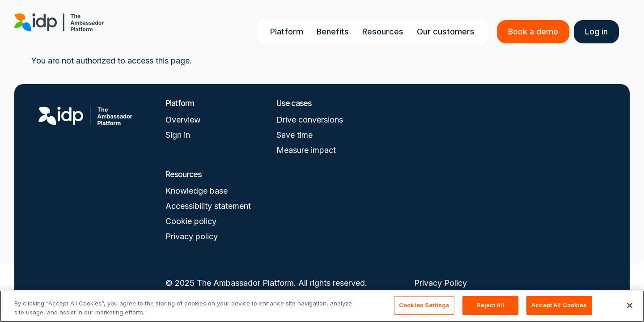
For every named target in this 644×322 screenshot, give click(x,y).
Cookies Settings (424, 305)
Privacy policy (191, 236)
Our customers (447, 31)
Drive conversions (309, 119)
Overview (183, 119)
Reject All (490, 305)
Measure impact (306, 150)
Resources (384, 31)
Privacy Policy (440, 283)
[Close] (630, 305)
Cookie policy (190, 221)
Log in (598, 31)
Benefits (334, 31)
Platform (288, 31)
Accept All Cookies (559, 305)
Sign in (177, 135)
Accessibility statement (208, 206)
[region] (322, 306)
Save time (294, 135)
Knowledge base (196, 190)
